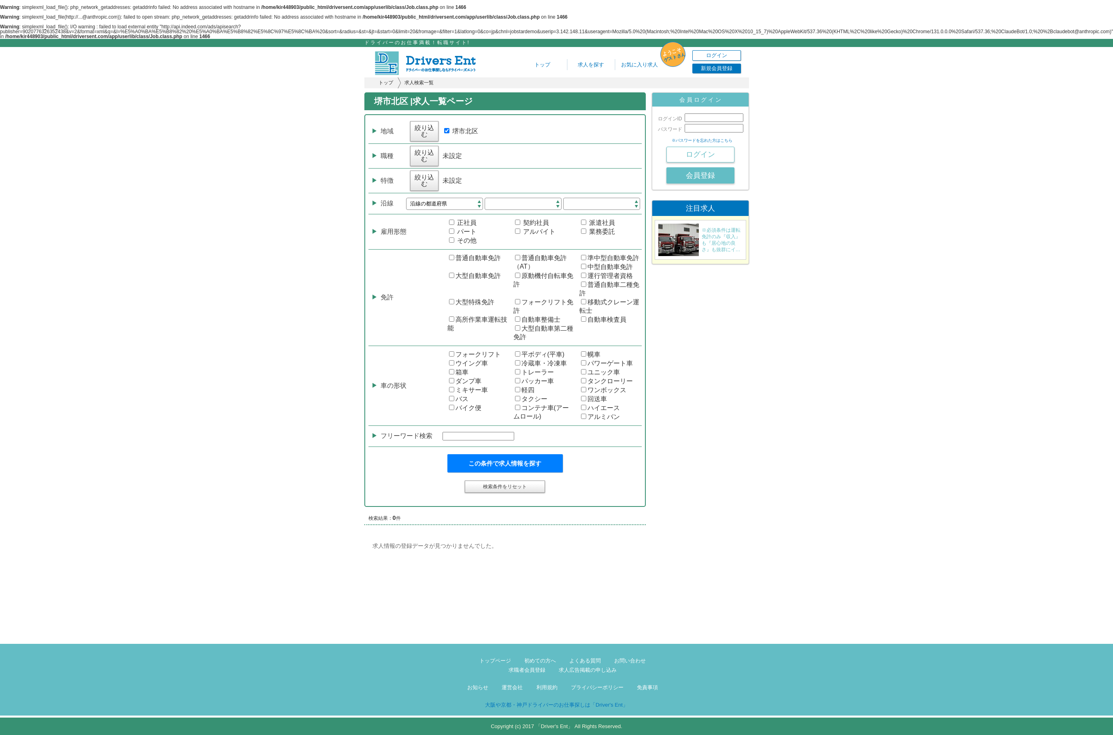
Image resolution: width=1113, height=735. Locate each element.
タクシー (531, 398)
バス (458, 398)
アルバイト (535, 231)
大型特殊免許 (471, 302)
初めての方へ (540, 661)
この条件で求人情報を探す (504, 463)
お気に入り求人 (639, 65)
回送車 (594, 398)
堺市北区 (461, 131)
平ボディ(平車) (540, 354)
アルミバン (600, 416)
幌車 (590, 354)
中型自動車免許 (607, 266)
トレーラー (534, 372)
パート (463, 231)
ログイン (716, 55)
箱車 (458, 372)
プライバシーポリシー (597, 687)
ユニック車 (600, 372)
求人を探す (591, 65)
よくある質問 (585, 661)
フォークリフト (475, 354)
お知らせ (477, 687)
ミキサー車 (468, 390)
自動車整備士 (537, 319)
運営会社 (512, 687)
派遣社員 (598, 222)
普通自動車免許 (475, 257)
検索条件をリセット (505, 486)
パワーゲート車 (607, 363)
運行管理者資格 (607, 275)
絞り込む (424, 131)
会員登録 (700, 175)
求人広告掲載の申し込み (588, 670)
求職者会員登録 (527, 670)
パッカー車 (534, 381)
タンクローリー (607, 381)
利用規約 (547, 687)
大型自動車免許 (475, 275)
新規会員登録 (716, 68)
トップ (542, 65)
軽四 (524, 390)
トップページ (495, 661)
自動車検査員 (603, 319)
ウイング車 (468, 363)
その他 (463, 240)
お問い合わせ (630, 661)
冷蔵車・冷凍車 (541, 363)
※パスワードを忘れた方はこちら (702, 140)
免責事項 (647, 687)
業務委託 (598, 231)
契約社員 (532, 222)
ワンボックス (603, 390)
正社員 (463, 222)
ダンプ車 (465, 381)
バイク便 (465, 407)
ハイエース (600, 407)
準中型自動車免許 (610, 257)
